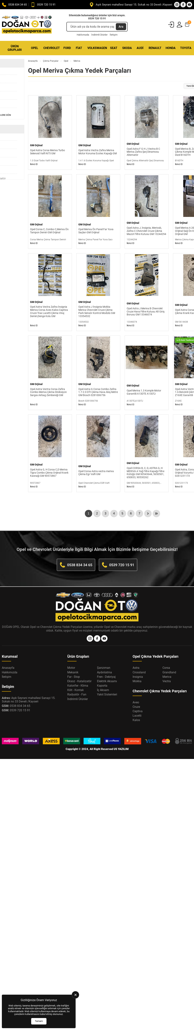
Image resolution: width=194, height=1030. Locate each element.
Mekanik (72, 672)
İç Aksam (103, 690)
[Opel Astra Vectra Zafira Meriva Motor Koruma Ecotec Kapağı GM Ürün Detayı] (98, 132)
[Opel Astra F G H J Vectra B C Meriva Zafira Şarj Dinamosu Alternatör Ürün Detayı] (146, 132)
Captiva (138, 711)
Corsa (166, 667)
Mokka (137, 681)
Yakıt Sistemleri (107, 694)
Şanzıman (103, 667)
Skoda (127, 48)
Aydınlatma (104, 672)
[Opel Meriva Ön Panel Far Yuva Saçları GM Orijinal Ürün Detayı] (98, 211)
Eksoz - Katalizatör (79, 681)
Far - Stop (73, 677)
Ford (67, 48)
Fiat (79, 48)
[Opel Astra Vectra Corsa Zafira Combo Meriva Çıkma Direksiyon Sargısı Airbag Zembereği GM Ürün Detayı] (50, 373)
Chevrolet (51, 48)
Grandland (169, 672)
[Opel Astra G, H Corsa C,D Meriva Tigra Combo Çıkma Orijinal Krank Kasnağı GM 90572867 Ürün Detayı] (50, 453)
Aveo (136, 702)
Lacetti (137, 715)
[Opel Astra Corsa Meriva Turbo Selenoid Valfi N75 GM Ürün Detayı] (50, 132)
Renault (155, 48)
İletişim (113, 34)
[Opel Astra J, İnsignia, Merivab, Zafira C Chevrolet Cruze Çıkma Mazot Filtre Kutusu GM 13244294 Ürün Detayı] (146, 211)
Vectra (166, 681)
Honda (171, 48)
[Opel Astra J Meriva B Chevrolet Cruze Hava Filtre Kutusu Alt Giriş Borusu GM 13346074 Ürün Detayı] (146, 292)
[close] (75, 995)
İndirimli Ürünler (99, 34)
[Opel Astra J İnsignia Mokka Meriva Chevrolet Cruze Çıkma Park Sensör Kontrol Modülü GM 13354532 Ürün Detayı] (98, 292)
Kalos (136, 720)
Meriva (166, 677)
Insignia (138, 677)
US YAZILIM (121, 749)
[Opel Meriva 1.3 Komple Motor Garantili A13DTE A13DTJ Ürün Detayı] (146, 373)
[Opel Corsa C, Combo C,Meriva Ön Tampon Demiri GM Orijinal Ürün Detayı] (50, 211)
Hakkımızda (83, 34)
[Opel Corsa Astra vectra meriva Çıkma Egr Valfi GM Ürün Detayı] (98, 453)
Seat (113, 48)
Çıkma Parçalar (50, 61)
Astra (136, 667)
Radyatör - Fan (76, 694)
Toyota (185, 48)
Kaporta (102, 685)
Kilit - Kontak (75, 690)
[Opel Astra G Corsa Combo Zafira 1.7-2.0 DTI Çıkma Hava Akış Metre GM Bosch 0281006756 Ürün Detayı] (98, 373)
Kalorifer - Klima (77, 685)
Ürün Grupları (15, 48)
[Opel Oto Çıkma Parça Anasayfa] (27, 25)
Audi (140, 48)
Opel (34, 48)
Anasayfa (33, 61)
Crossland (139, 672)
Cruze (136, 707)
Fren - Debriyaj (106, 677)
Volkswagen (96, 48)
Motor (71, 667)
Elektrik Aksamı (107, 681)
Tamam (39, 1021)
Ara (121, 26)
